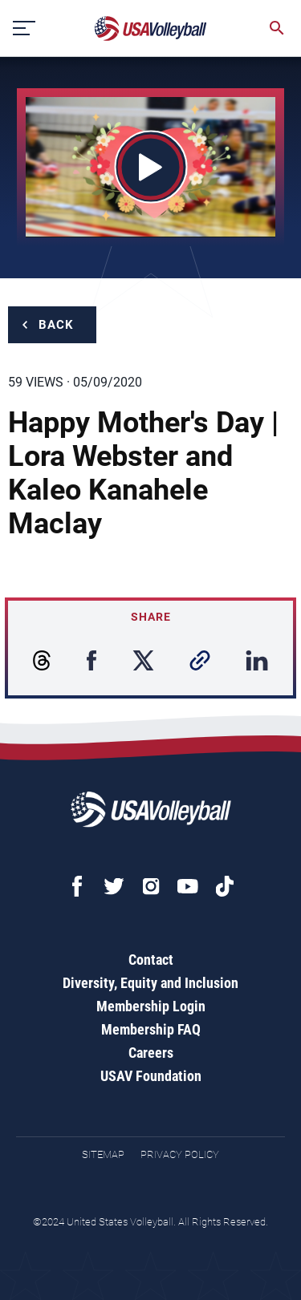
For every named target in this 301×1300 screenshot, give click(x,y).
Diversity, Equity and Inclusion (150, 982)
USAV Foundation (150, 1075)
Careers (150, 1052)
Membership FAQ (151, 1029)
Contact (150, 959)
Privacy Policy (179, 1154)
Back (56, 325)
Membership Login (150, 1006)
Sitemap (103, 1154)
